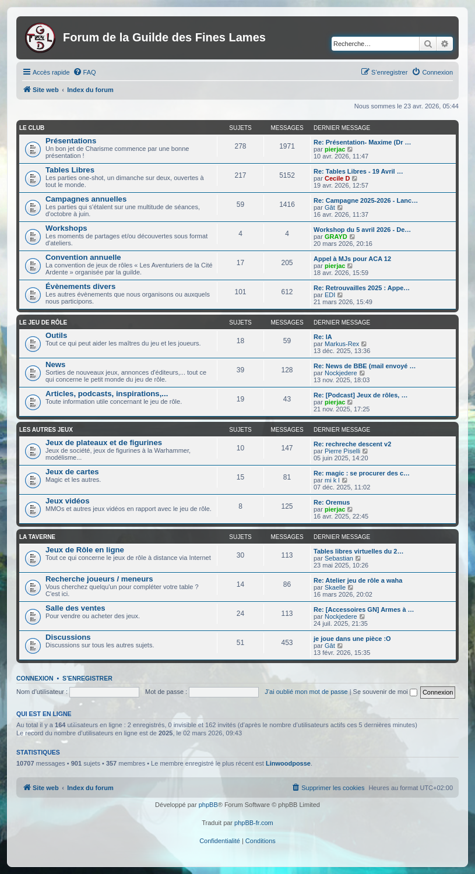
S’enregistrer (87, 678)
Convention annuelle (83, 257)
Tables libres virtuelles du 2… (358, 551)
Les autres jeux (46, 430)
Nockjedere (341, 372)
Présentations (70, 140)
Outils (56, 335)
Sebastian (339, 558)
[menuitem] (84, 72)
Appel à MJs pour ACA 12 (352, 258)
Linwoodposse (288, 763)
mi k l (332, 480)
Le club (31, 128)
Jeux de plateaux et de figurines (103, 442)
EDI (330, 294)
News (55, 364)
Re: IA (323, 336)
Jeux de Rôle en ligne (84, 549)
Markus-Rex (342, 343)
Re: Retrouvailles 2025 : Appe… (362, 287)
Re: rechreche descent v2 (352, 443)
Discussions (68, 637)
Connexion (35, 678)
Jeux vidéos (67, 500)
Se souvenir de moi (385, 691)
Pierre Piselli (342, 450)
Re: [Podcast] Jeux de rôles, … (360, 395)
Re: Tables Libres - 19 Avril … (358, 171)
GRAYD (336, 236)
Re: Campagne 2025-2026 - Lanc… (366, 200)
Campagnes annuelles (85, 199)
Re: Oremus (332, 502)
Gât (330, 207)
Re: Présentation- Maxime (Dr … (362, 142)
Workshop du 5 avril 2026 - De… (362, 229)
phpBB (208, 804)
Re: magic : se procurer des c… (362, 473)
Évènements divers (80, 286)
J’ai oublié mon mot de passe (306, 691)
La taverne (37, 537)
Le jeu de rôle (43, 322)
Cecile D (337, 178)
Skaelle (335, 587)
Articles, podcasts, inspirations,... (106, 393)
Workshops (66, 228)
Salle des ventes (75, 608)
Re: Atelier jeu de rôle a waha (358, 580)
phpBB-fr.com (253, 822)
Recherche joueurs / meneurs (99, 579)
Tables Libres (69, 169)
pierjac (335, 149)
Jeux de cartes (72, 471)
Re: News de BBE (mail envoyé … (365, 365)
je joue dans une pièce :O (352, 638)
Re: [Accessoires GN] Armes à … (364, 609)
